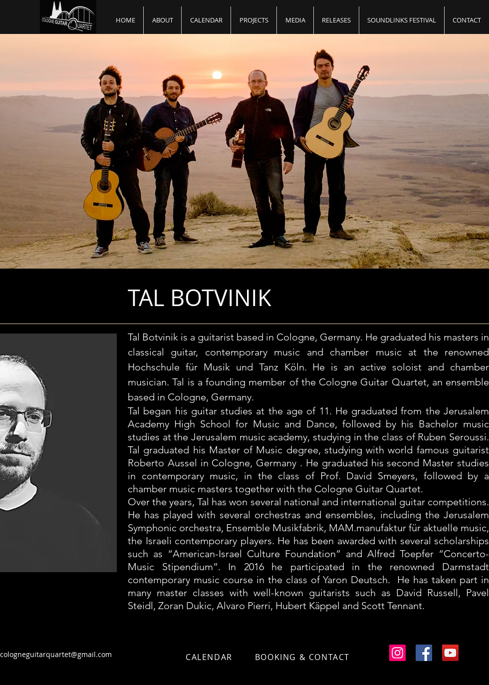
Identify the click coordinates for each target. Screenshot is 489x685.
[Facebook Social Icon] (424, 653)
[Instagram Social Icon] (397, 653)
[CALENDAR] (210, 657)
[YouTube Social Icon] (450, 653)
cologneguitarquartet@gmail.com (56, 654)
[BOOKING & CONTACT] (303, 657)
